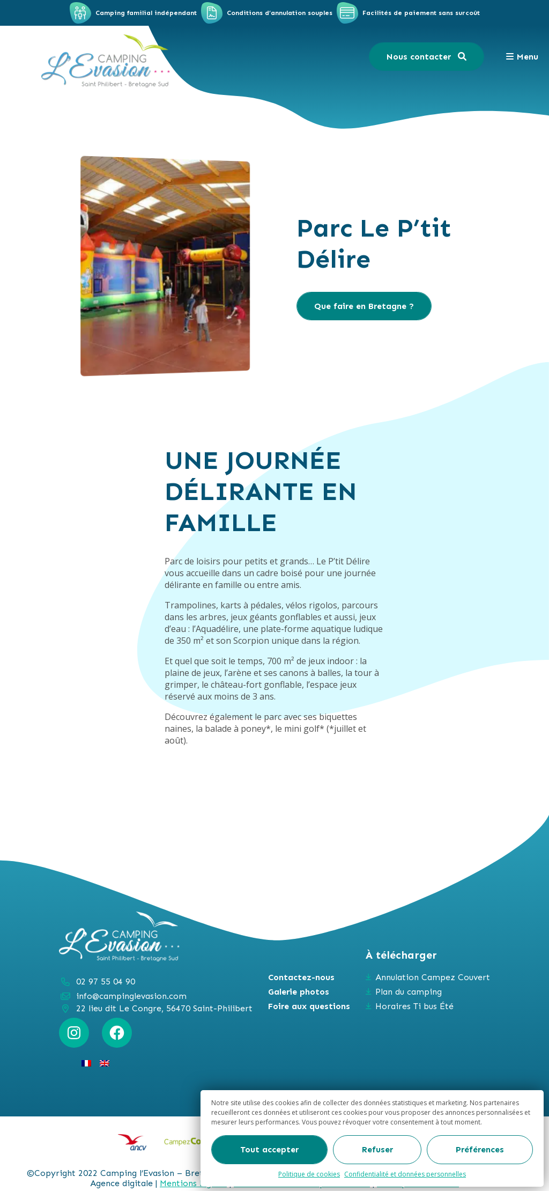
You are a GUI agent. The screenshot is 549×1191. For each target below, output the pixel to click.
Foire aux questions (309, 1006)
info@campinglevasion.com (131, 996)
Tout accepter (269, 1149)
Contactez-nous (301, 977)
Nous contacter (426, 57)
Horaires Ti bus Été (414, 1006)
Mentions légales (193, 1183)
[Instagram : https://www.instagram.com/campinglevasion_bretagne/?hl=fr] (74, 1033)
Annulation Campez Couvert (432, 977)
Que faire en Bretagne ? (364, 306)
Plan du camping (408, 992)
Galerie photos (298, 992)
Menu (522, 57)
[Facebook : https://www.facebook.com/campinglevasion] (117, 1033)
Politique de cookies (309, 1174)
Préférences (480, 1149)
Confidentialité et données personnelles (405, 1174)
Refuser (377, 1149)
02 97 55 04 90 (105, 981)
